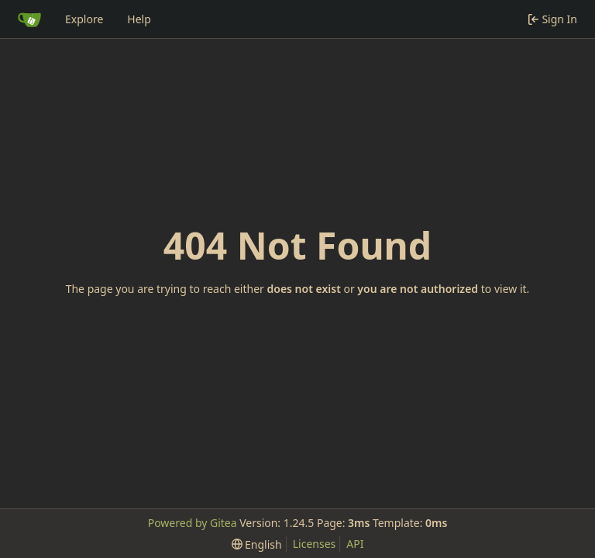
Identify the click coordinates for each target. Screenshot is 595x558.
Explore (84, 19)
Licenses (314, 543)
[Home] (29, 19)
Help (139, 19)
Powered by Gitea (192, 522)
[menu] (257, 544)
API (354, 543)
